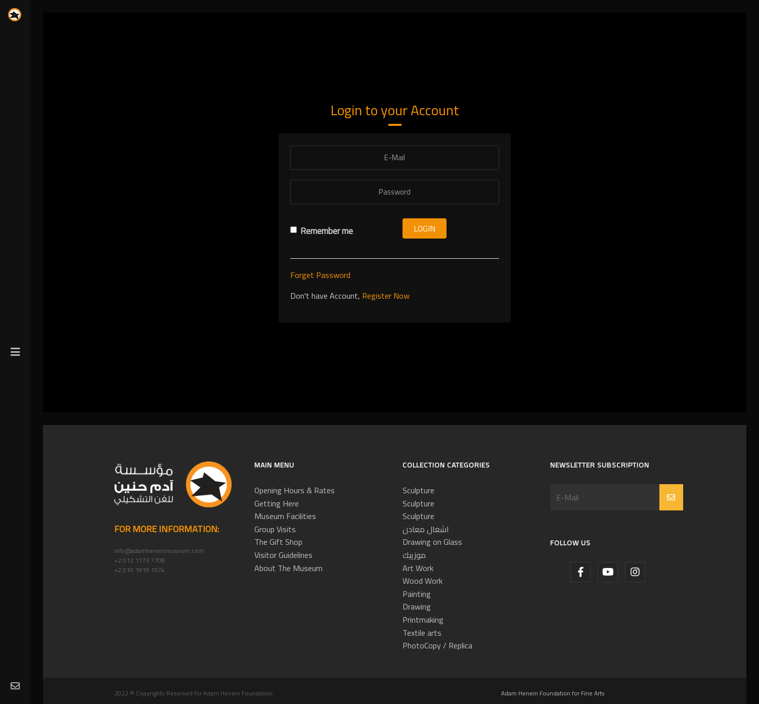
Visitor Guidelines (283, 554)
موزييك (414, 554)
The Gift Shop (278, 541)
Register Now (386, 295)
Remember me (321, 231)
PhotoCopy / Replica (437, 645)
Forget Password (320, 275)
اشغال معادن (426, 529)
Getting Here (276, 503)
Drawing (417, 606)
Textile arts (422, 632)
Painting (417, 593)
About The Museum (288, 568)
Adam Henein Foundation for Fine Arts (553, 693)
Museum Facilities (285, 516)
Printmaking (423, 619)
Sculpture (418, 490)
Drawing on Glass (432, 541)
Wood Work (422, 580)
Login (424, 228)
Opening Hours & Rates (294, 490)
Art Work (418, 568)
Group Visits (275, 529)
